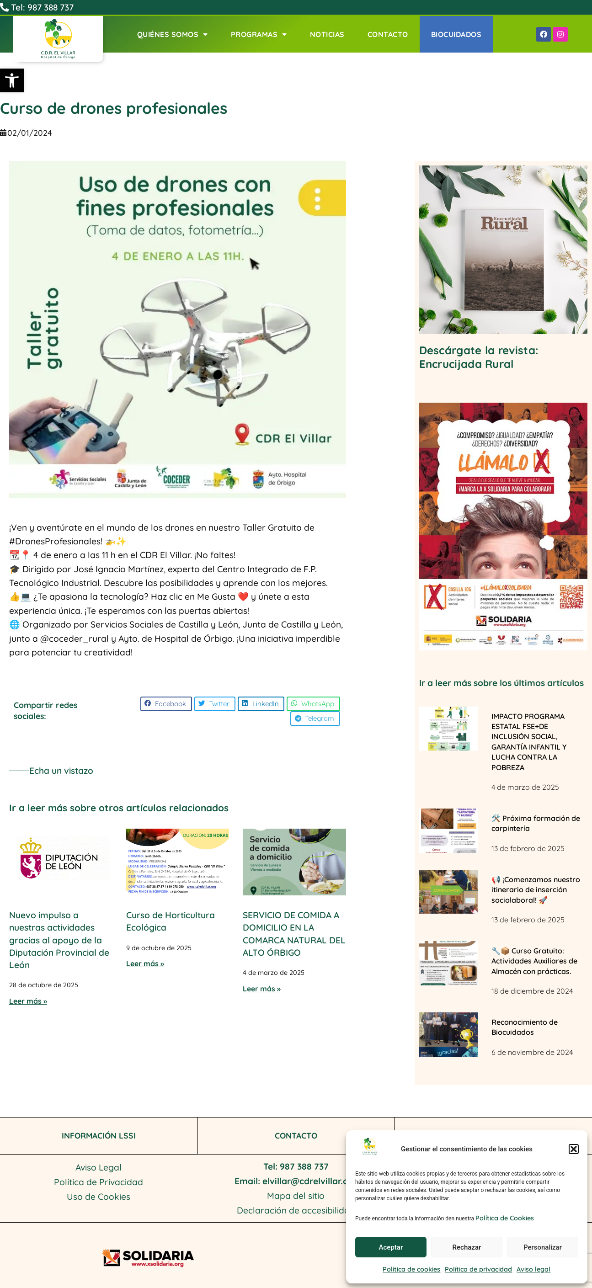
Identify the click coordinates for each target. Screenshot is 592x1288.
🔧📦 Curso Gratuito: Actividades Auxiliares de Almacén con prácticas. (534, 961)
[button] (12, 80)
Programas (259, 34)
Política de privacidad (478, 1269)
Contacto (388, 34)
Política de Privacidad (98, 1181)
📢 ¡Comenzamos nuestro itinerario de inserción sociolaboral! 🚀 (535, 890)
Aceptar (391, 1247)
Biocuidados (456, 34)
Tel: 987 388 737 (37, 7)
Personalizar (542, 1247)
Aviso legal (533, 1269)
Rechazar (467, 1247)
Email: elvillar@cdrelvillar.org (296, 1181)
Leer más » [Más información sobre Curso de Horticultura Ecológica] (145, 963)
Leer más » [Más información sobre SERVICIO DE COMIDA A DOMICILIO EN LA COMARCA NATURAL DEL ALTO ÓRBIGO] (262, 988)
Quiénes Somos (172, 34)
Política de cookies (411, 1269)
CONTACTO (296, 1135)
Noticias (327, 34)
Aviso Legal (98, 1167)
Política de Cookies (504, 1218)
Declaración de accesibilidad (296, 1210)
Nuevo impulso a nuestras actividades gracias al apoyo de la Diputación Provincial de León (59, 940)
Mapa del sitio (296, 1195)
